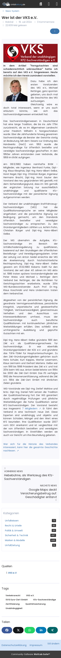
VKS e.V (12, 572)
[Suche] (41, 4)
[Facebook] (7, 630)
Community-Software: (30, 654)
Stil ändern (53, 643)
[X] (18, 630)
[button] (41, 630)
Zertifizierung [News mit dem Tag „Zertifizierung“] (13, 604)
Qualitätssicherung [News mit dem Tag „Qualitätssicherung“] (35, 604)
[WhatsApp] (29, 630)
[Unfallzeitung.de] (18, 4)
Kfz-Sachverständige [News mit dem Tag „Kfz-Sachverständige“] (44, 599)
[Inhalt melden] (54, 31)
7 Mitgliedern (29, 408)
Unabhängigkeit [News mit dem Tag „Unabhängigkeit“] (14, 608)
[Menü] (57, 4)
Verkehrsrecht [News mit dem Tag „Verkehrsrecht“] (13, 595)
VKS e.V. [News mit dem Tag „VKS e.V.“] (30, 595)
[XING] (52, 630)
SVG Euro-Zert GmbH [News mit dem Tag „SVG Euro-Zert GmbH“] (17, 599)
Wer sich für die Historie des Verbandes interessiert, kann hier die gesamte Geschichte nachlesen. (30, 447)
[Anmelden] (49, 4)
